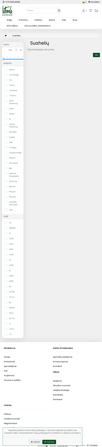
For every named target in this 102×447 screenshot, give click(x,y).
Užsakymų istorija (12, 418)
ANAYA (11, 70)
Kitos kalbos (12, 25)
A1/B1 (11, 249)
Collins (12, 85)
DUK (6, 371)
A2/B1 (11, 265)
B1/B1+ (11, 276)
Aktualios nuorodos (62, 385)
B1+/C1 (12, 297)
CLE (10, 80)
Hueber (12, 137)
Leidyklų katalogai (61, 390)
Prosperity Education (13, 203)
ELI (10, 119)
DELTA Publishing (13, 102)
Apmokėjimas (10, 366)
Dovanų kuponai (60, 361)
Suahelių (16, 35)
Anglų (9, 20)
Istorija (7, 357)
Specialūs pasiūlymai (62, 357)
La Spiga (12, 147)
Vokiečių (38, 20)
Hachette (12, 132)
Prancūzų (23, 20)
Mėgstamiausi (10, 423)
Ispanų (52, 20)
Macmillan (13, 163)
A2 (10, 260)
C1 (10, 324)
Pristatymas (9, 361)
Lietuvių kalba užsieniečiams (37, 25)
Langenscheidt (15, 153)
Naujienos (57, 381)
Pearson (12, 186)
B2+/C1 (12, 318)
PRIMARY (12, 228)
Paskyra (7, 414)
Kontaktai (93, 2)
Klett (10, 142)
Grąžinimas (9, 375)
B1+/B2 (12, 292)
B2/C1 (11, 313)
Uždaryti (35, 442)
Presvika (12, 197)
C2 (10, 334)
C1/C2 (11, 329)
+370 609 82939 (11, 2)
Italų (64, 20)
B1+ (10, 286)
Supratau (49, 442)
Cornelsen (13, 90)
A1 (10, 233)
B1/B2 (11, 281)
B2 (10, 302)
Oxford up (13, 181)
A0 (10, 223)
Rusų (75, 20)
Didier (11, 108)
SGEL (11, 210)
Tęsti (96, 55)
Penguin (12, 191)
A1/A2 (11, 244)
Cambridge (14, 75)
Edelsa (12, 114)
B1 (10, 270)
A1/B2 (11, 254)
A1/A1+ (11, 239)
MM (10, 168)
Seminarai (57, 399)
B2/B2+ (12, 308)
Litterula (12, 158)
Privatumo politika (12, 380)
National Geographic (14, 174)
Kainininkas (58, 394)
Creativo (12, 95)
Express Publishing (13, 125)
